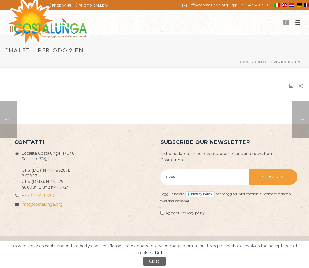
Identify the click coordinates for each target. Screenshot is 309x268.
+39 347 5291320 (253, 5)
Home (245, 62)
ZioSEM (241, 244)
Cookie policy (201, 244)
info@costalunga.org (208, 5)
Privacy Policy (201, 194)
